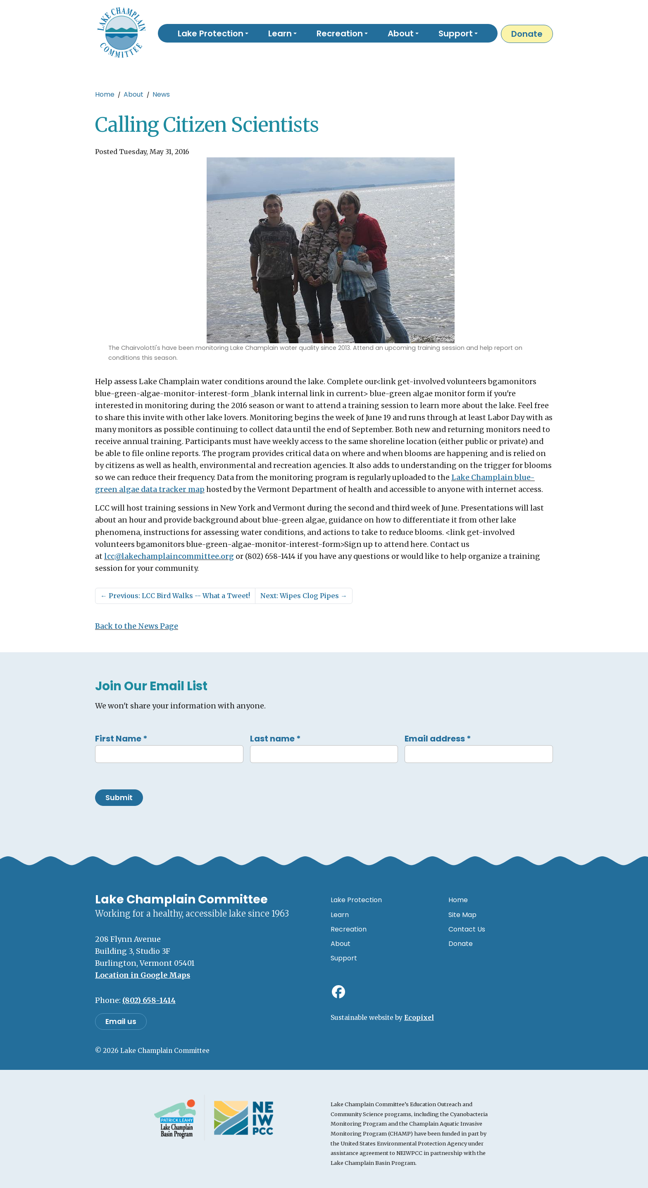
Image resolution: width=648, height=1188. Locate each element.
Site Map (462, 915)
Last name (275, 738)
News (161, 94)
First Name (121, 738)
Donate (527, 34)
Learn (340, 915)
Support (344, 958)
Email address (438, 738)
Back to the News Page (136, 626)
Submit (119, 798)
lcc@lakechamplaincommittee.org (169, 556)
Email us (120, 1021)
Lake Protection (356, 900)
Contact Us (466, 929)
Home (104, 94)
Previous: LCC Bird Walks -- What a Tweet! (175, 596)
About (133, 94)
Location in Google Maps (142, 975)
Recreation (349, 929)
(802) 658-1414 (149, 1000)
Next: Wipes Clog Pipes (303, 596)
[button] (213, 33)
